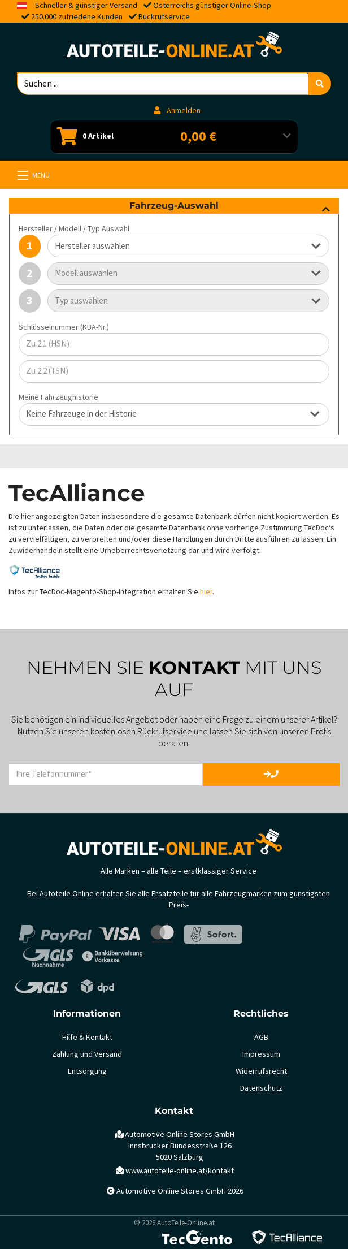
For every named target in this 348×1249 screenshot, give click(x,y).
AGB (261, 1037)
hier (206, 592)
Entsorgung (87, 1071)
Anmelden (177, 110)
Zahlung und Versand (87, 1054)
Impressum (261, 1054)
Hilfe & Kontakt (87, 1037)
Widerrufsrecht (261, 1071)
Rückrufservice (164, 16)
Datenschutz (261, 1088)
